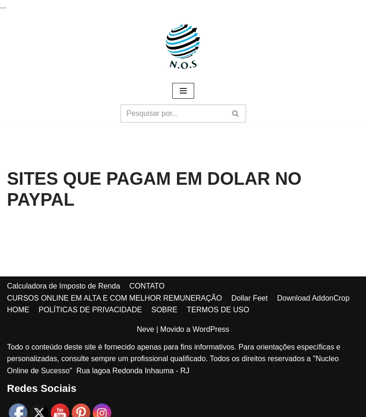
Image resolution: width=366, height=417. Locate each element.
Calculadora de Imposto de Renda (63, 286)
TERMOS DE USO (218, 310)
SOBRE (164, 310)
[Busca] (172, 113)
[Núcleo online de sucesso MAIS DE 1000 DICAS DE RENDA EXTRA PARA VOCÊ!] (183, 46)
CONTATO (147, 286)
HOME (18, 310)
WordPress (210, 329)
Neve (145, 329)
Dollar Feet (249, 298)
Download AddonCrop (313, 298)
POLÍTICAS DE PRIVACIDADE (90, 310)
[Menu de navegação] (183, 91)
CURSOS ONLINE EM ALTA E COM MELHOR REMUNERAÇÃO (114, 298)
